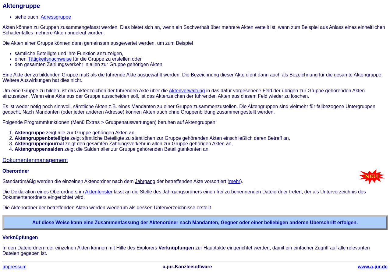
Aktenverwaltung (187, 90)
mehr (234, 181)
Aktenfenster (98, 191)
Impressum (14, 266)
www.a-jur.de (373, 266)
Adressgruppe (56, 16)
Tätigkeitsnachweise (50, 59)
